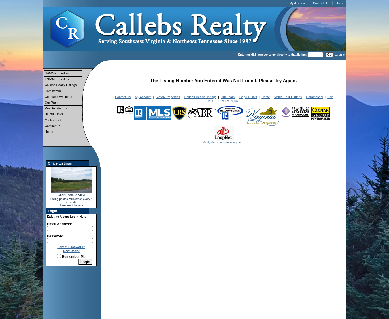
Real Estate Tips (56, 108)
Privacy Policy (228, 100)
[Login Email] (70, 228)
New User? (71, 251)
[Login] (85, 262)
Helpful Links (54, 114)
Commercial (53, 91)
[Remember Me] (59, 256)
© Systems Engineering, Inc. (223, 142)
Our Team (51, 102)
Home (340, 3)
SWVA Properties (57, 73)
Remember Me (71, 257)
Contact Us (320, 3)
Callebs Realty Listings (61, 85)
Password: (56, 236)
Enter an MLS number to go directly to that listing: (272, 54)
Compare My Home (58, 96)
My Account (297, 3)
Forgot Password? (71, 247)
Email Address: (59, 224)
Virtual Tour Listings (288, 97)
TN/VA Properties (57, 79)
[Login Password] (70, 240)
